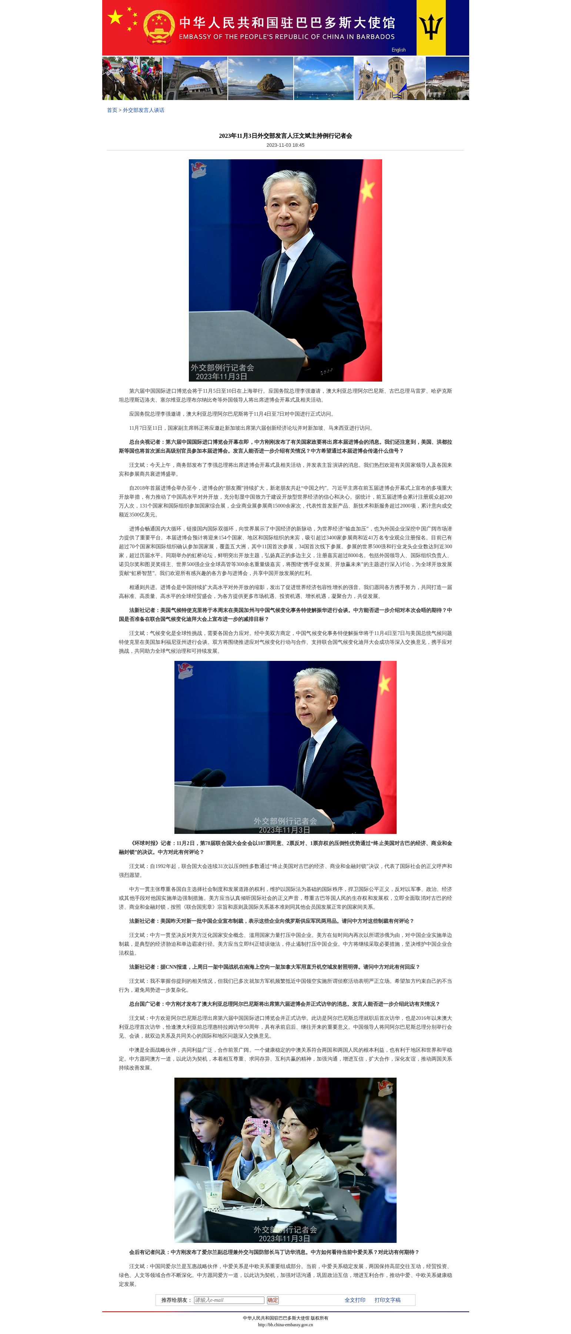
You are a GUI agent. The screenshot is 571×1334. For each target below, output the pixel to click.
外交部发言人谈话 (143, 110)
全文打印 (355, 1300)
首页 (112, 110)
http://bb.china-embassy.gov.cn (285, 1324)
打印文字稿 (388, 1300)
